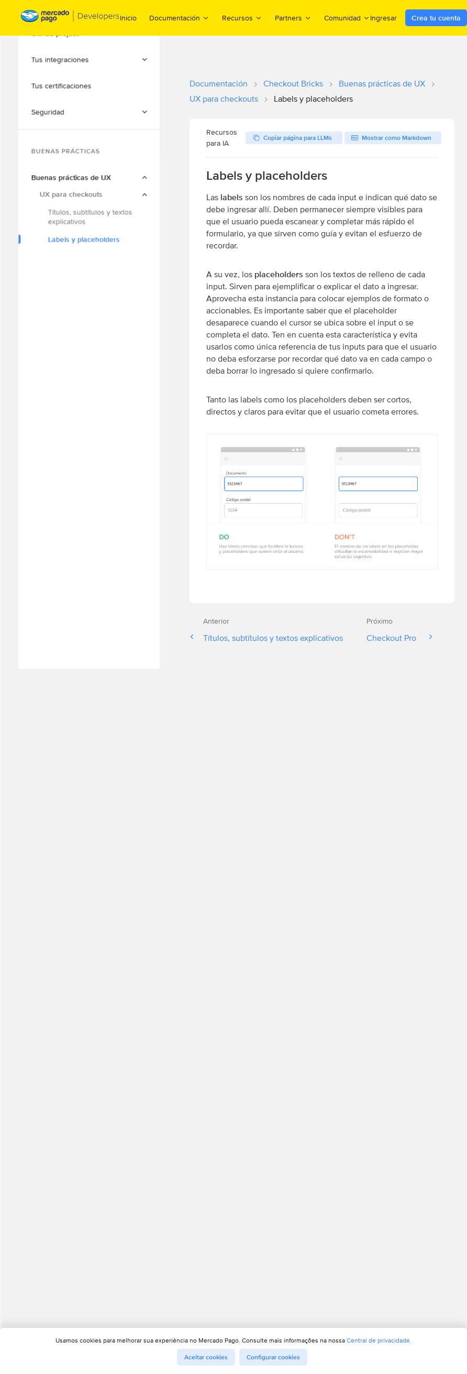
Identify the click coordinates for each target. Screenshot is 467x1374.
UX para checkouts (224, 99)
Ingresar (383, 18)
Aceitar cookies (206, 1357)
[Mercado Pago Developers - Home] (70, 18)
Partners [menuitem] (293, 17)
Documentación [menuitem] (179, 17)
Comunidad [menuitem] (347, 17)
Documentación (219, 84)
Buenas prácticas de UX (382, 84)
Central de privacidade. (379, 1340)
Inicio (128, 18)
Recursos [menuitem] (242, 17)
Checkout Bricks (293, 84)
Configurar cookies (273, 1357)
